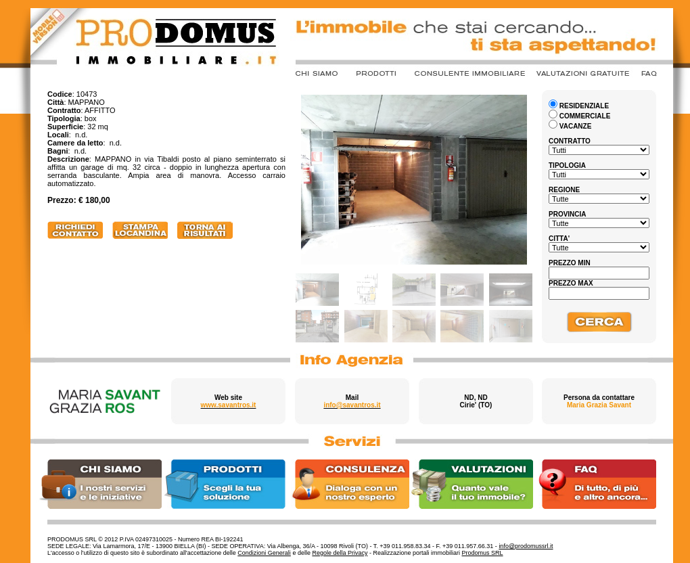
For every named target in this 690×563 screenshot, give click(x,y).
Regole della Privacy (339, 552)
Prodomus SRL (482, 552)
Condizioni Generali (264, 552)
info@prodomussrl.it (526, 546)
